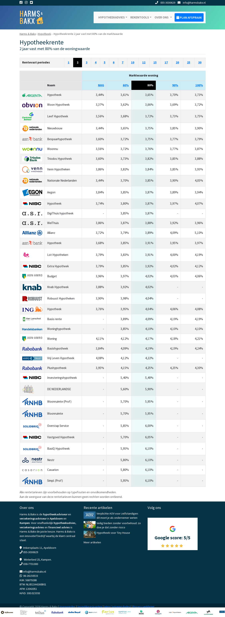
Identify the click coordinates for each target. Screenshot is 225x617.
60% (126, 85)
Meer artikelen (92, 542)
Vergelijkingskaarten (89, 606)
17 (166, 62)
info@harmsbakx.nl (192, 2)
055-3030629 (165, 2)
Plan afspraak (189, 17)
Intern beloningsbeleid (117, 606)
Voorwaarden (67, 606)
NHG (101, 85)
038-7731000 (30, 564)
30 (199, 62)
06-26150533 (30, 576)
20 (177, 62)
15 (155, 62)
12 (143, 62)
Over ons (162, 17)
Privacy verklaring (143, 606)
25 (188, 62)
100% (199, 85)
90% (175, 85)
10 (132, 62)
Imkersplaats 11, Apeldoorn (39, 548)
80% (150, 85)
